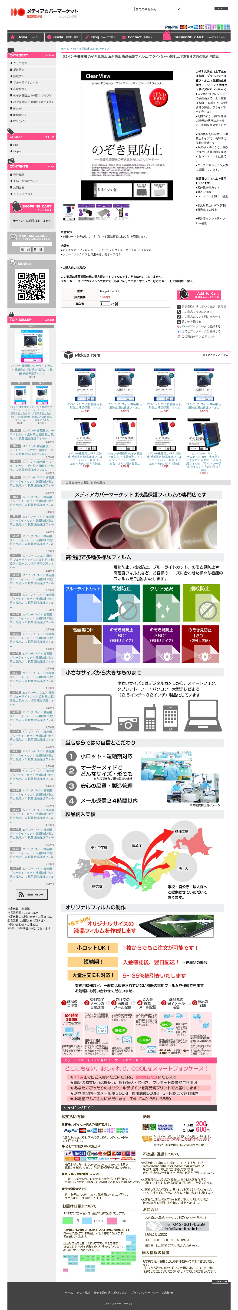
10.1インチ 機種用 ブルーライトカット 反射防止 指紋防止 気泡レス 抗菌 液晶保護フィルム (32, 434)
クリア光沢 (20, 63)
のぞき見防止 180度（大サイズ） (33, 102)
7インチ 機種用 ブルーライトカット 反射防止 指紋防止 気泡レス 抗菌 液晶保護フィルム (32, 352)
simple (17, 151)
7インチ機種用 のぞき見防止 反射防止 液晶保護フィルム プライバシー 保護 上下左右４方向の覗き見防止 (164, 441)
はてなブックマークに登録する (201, 331)
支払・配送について (63, 37)
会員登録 (196, 20)
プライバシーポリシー (145, 1292)
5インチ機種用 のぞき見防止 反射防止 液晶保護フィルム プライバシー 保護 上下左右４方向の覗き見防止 (85, 441)
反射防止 (18, 69)
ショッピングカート (193, 36)
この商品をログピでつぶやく (200, 336)
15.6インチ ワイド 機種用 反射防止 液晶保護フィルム (124, 388)
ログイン (178, 20)
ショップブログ (100, 37)
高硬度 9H (19, 89)
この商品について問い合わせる (201, 316)
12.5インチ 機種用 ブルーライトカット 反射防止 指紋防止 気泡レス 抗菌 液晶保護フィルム (32, 465)
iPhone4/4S (19, 114)
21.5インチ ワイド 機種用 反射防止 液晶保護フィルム (203, 388)
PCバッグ (19, 121)
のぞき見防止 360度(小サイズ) (32, 95)
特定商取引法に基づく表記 (110, 1292)
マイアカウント (218, 20)
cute (15, 144)
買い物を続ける (191, 321)
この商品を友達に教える (197, 311)
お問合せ (137, 37)
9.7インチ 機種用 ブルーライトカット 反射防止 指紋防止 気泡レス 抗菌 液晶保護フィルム (42, 403)
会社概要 (18, 174)
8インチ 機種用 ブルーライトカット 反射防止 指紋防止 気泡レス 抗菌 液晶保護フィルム (20, 403)
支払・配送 (83, 1292)
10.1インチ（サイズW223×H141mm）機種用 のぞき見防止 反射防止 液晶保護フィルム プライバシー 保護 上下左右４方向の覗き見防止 (203, 445)
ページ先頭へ (220, 1282)
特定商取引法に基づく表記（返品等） (205, 306)
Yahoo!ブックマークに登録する (201, 326)
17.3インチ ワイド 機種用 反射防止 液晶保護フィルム (164, 388)
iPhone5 (17, 108)
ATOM (39, 894)
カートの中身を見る (32, 207)
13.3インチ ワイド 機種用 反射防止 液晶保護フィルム (85, 388)
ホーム (26, 37)
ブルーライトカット (25, 82)
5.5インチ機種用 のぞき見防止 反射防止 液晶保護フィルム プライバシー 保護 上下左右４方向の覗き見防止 (124, 441)
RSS (29, 894)
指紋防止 (18, 76)
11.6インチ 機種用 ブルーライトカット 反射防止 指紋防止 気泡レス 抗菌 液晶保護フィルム (32, 450)
